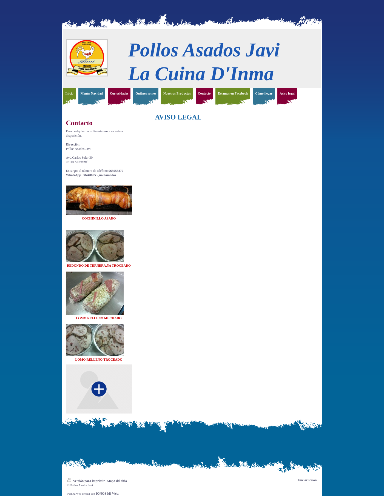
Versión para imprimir (86, 481)
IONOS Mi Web (107, 493)
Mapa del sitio (117, 481)
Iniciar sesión (307, 480)
